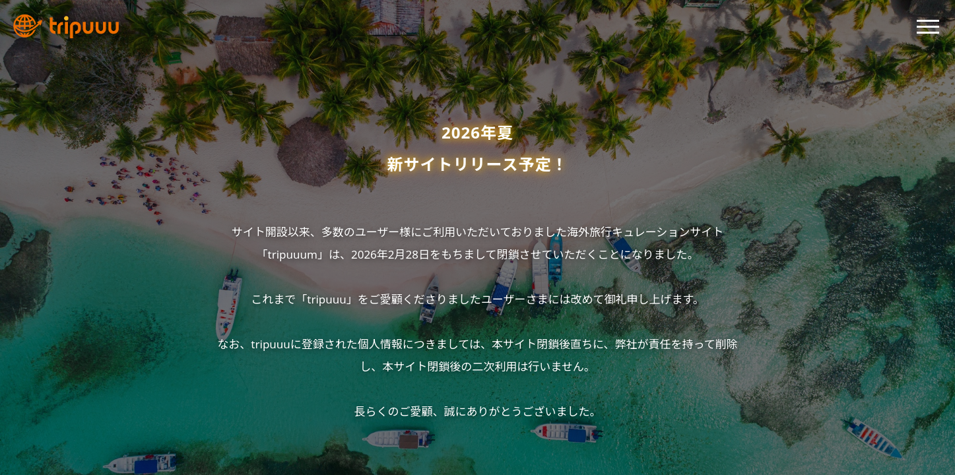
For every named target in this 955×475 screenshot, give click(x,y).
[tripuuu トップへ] (66, 26)
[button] (928, 24)
